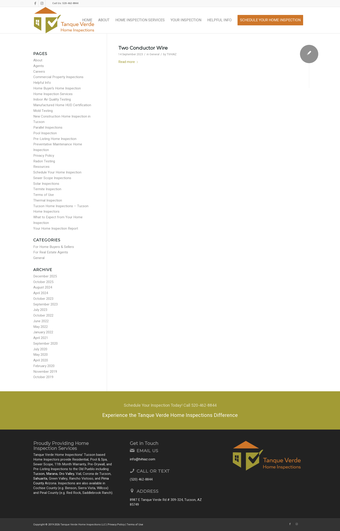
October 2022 (43, 315)
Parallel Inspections (47, 127)
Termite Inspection (47, 189)
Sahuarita (40, 478)
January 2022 (43, 332)
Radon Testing (44, 161)
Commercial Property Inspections (58, 76)
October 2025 (43, 281)
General (154, 54)
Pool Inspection (45, 133)
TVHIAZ (171, 54)
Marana (51, 473)
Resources (41, 166)
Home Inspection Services (53, 93)
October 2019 (43, 377)
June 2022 (41, 321)
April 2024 (40, 293)
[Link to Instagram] (42, 3)
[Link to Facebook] (35, 3)
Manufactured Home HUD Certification (62, 105)
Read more (128, 61)
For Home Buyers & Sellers (53, 246)
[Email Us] (132, 450)
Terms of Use (43, 194)
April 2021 (40, 337)
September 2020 (45, 343)
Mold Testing (43, 110)
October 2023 (43, 298)
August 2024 (42, 287)
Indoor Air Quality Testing (52, 99)
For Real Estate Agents (50, 252)
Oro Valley (66, 473)
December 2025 (45, 276)
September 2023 (45, 304)
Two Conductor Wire (143, 48)
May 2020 (40, 354)
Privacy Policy (43, 155)
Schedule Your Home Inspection (57, 172)
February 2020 (44, 365)
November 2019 (45, 371)
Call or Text (153, 471)
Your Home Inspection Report (55, 228)
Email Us (147, 450)
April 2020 (40, 360)
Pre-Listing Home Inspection (54, 138)
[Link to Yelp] (48, 3)
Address (148, 491)
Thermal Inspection (47, 200)
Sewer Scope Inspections (52, 177)
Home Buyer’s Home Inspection (57, 88)
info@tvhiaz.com (142, 459)
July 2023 (40, 309)
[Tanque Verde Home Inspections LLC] (64, 20)
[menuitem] (87, 20)
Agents (38, 65)
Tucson (39, 473)
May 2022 (40, 326)
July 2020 (40, 349)
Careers (39, 71)
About (37, 60)
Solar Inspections (46, 183)
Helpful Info (42, 82)
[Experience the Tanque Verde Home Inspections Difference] (170, 410)
